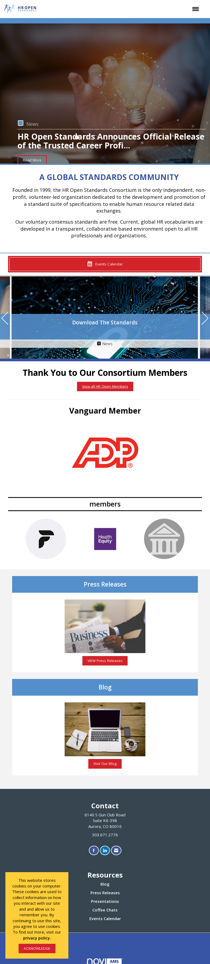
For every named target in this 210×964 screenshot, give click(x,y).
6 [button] (124, 137)
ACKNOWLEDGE (37, 948)
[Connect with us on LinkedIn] (105, 850)
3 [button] (96, 137)
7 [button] (133, 137)
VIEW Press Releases (105, 660)
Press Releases (105, 892)
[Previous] (4, 319)
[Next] (205, 319)
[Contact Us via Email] (116, 850)
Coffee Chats (105, 910)
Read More (32, 160)
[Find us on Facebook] (94, 850)
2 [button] (86, 137)
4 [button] (105, 137)
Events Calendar (105, 918)
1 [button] (77, 137)
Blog (105, 884)
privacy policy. (37, 938)
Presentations (105, 901)
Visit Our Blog (105, 763)
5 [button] (115, 137)
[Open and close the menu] (121, 9)
